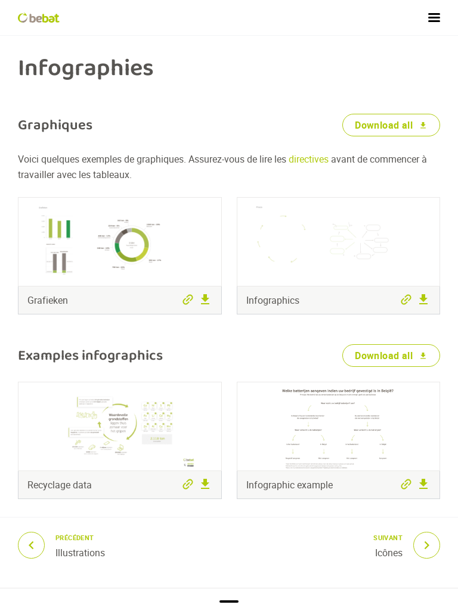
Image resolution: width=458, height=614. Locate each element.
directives (310, 159)
